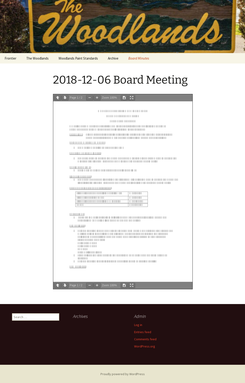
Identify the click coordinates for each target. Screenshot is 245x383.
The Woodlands (37, 58)
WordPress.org (144, 346)
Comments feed (145, 339)
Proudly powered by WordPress (122, 374)
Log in (138, 325)
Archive (113, 58)
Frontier (10, 58)
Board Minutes (138, 58)
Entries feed (142, 332)
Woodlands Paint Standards (78, 58)
